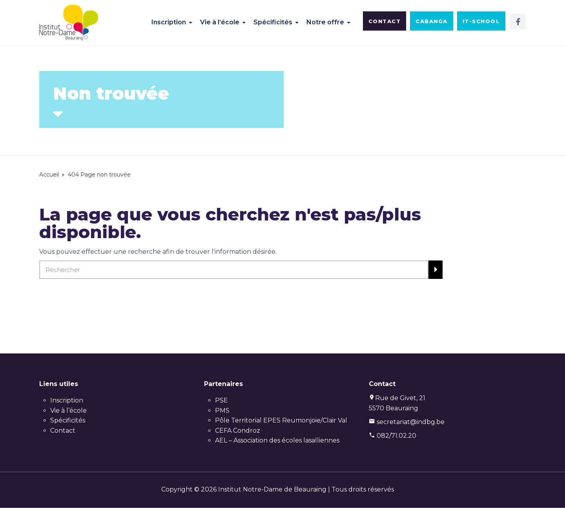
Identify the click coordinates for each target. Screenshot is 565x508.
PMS (222, 410)
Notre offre (325, 22)
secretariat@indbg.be (411, 422)
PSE (221, 400)
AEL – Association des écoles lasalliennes (277, 440)
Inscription (168, 22)
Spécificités (272, 22)
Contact (62, 430)
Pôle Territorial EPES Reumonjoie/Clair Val (281, 420)
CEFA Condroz (237, 430)
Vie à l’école (219, 22)
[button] (384, 21)
